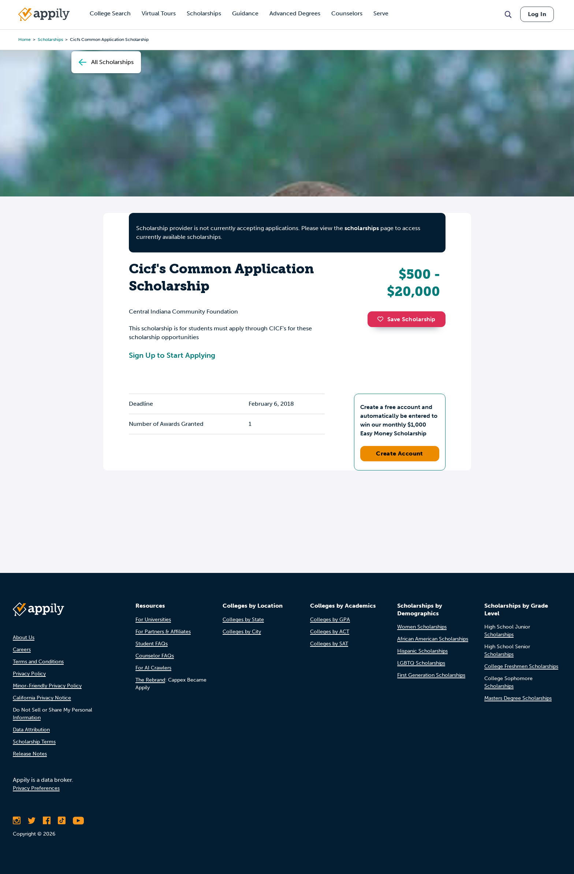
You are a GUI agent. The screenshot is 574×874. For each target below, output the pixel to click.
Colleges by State (243, 619)
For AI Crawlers (153, 668)
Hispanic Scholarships (422, 651)
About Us (23, 637)
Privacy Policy (29, 674)
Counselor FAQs (154, 656)
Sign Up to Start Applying (172, 355)
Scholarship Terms (34, 742)
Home (24, 39)
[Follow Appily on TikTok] (62, 820)
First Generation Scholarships (431, 675)
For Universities (153, 619)
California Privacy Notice (42, 698)
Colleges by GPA (330, 619)
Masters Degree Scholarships (518, 698)
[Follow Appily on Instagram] (16, 820)
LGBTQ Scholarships (421, 663)
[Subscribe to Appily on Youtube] (78, 820)
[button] (382, 319)
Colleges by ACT (329, 632)
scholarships (50, 39)
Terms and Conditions (38, 662)
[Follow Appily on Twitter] (32, 820)
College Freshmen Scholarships (521, 666)
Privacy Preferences (36, 788)
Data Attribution (31, 730)
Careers (22, 649)
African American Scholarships (432, 639)
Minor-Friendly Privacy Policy (47, 686)
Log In (537, 14)
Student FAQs (151, 644)
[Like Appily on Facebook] (47, 820)
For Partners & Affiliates (163, 632)
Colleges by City (242, 632)
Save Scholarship (406, 319)
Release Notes (30, 754)
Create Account (399, 453)
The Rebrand (150, 680)
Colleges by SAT (329, 644)
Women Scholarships (422, 627)
